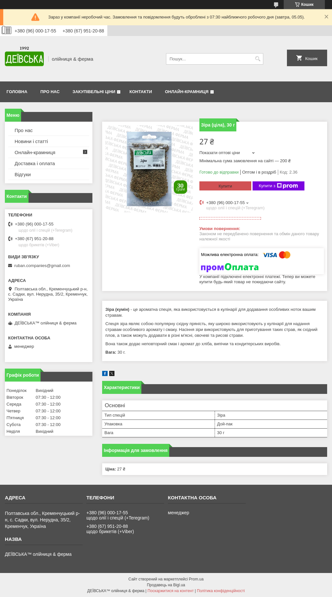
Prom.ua (196, 579)
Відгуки (23, 174)
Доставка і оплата (35, 163)
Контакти (140, 91)
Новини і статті (31, 141)
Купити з (278, 186)
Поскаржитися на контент (171, 591)
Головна (16, 91)
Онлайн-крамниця (186, 91)
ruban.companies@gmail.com (42, 265)
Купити (225, 186)
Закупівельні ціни (94, 91)
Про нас (49, 91)
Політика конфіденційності (221, 591)
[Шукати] (257, 59)
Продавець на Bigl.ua (166, 585)
